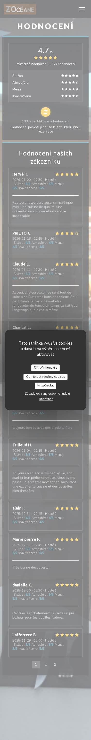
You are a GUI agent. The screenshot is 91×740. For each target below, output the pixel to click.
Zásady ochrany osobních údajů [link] (47, 394)
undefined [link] (46, 399)
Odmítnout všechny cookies (45, 377)
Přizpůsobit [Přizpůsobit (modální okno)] (45, 385)
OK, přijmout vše (45, 367)
